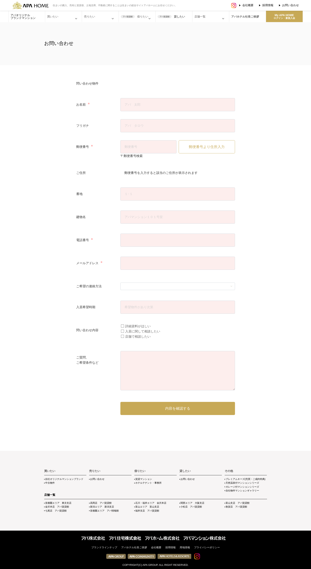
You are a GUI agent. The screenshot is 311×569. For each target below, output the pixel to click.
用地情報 (185, 547)
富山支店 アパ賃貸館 (238, 503)
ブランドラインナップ (104, 547)
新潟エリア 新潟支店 (102, 506)
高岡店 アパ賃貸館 (101, 503)
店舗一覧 (49, 494)
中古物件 (50, 482)
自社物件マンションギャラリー (242, 490)
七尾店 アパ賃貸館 (56, 510)
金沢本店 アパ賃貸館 (57, 506)
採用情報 (267, 5)
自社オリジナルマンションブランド (64, 479)
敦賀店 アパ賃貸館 (236, 506)
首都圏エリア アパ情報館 (104, 510)
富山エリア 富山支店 (147, 506)
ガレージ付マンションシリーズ (242, 486)
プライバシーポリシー (207, 547)
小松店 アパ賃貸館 (191, 506)
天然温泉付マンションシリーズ (242, 482)
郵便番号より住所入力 (207, 147)
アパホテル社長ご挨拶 (245, 16)
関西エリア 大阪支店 (192, 503)
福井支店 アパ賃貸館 (147, 510)
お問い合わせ (290, 5)
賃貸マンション (143, 479)
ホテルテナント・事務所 (148, 482)
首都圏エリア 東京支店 (58, 503)
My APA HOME (284, 16)
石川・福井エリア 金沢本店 (150, 503)
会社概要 (247, 5)
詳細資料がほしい (135, 326)
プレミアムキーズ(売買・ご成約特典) (245, 479)
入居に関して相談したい (140, 331)
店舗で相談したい (135, 336)
